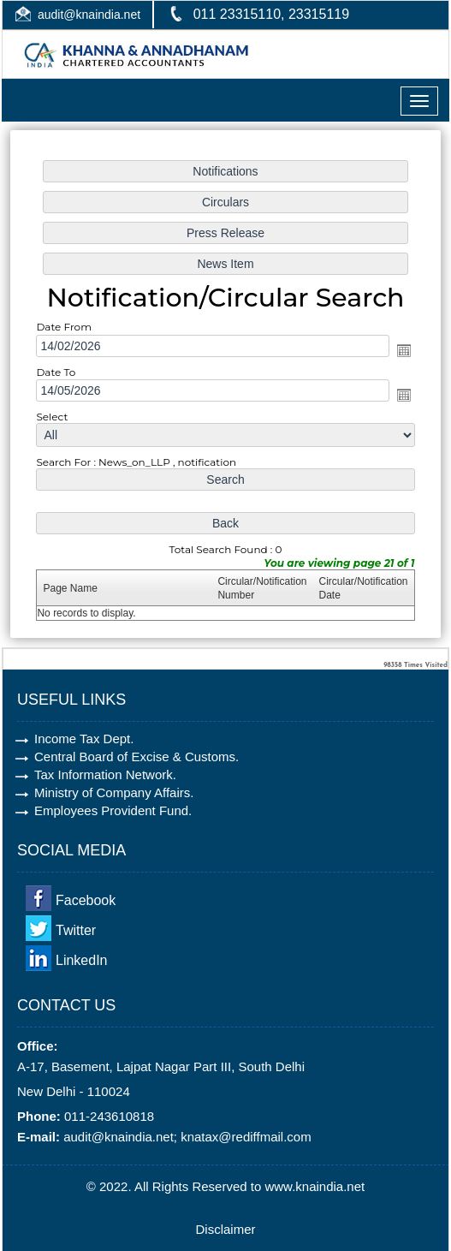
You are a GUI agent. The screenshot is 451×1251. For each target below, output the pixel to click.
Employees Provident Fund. (113, 810)
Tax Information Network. (105, 774)
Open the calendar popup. (399, 351)
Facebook (86, 900)
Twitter (76, 930)
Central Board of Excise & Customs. (136, 756)
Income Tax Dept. (84, 738)
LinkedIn (82, 960)
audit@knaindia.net (89, 14)
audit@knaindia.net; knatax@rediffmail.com (187, 1136)
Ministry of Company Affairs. (113, 792)
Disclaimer (225, 1229)
